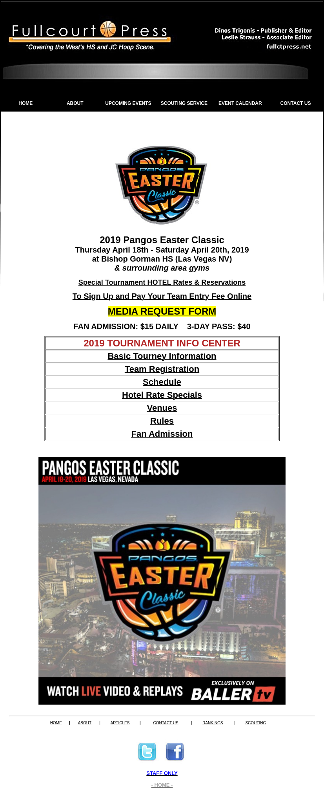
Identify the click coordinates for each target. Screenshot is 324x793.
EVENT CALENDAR (240, 103)
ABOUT (75, 103)
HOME (25, 103)
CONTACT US (295, 103)
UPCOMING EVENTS (128, 103)
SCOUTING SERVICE (184, 103)
